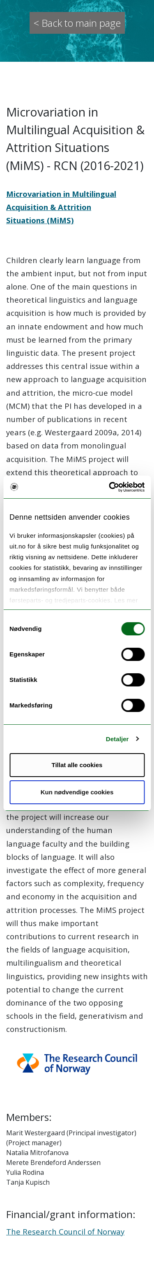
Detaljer (117, 738)
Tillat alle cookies (77, 764)
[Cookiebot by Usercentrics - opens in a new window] (110, 487)
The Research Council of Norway (65, 1231)
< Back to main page (77, 23)
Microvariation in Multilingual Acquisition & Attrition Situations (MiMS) (61, 207)
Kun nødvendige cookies (77, 792)
